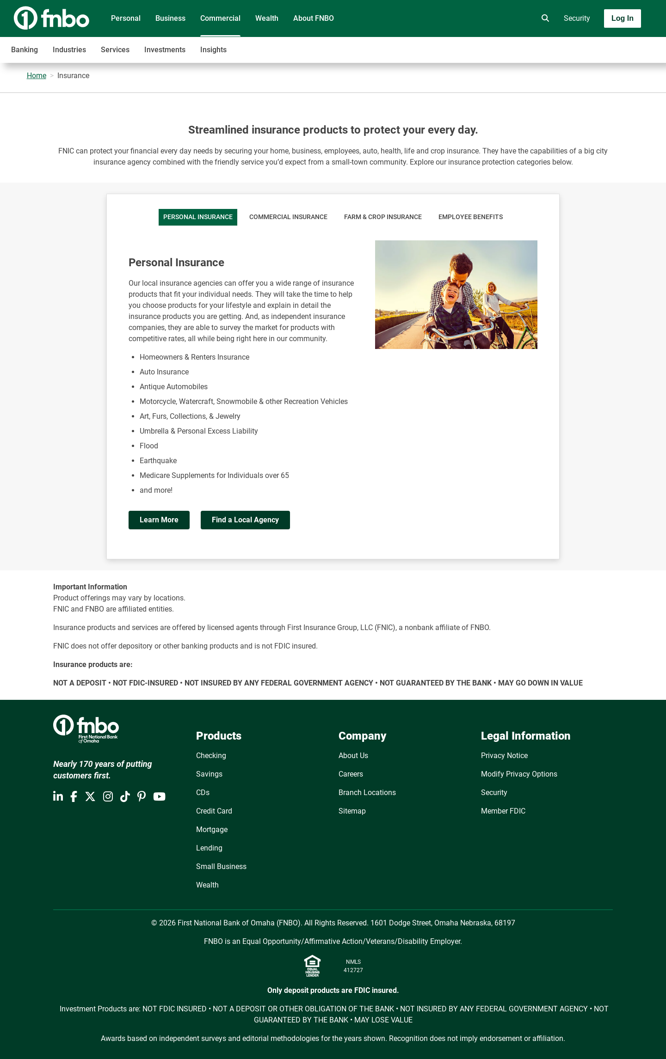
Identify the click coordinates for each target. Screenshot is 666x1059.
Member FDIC (503, 811)
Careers (351, 774)
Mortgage (212, 829)
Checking (211, 755)
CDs (203, 792)
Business (170, 18)
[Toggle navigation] (593, 44)
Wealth (266, 18)
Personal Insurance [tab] (198, 217)
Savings (209, 774)
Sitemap (352, 811)
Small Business (221, 866)
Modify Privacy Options (519, 774)
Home (36, 75)
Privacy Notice (504, 755)
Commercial (220, 18)
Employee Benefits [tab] (470, 217)
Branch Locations (367, 792)
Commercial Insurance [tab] (288, 217)
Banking (24, 49)
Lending (209, 848)
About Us (353, 755)
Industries (69, 49)
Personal (126, 18)
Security (577, 18)
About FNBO (313, 18)
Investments (164, 49)
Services (115, 49)
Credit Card (214, 811)
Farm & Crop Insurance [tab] (383, 217)
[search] (543, 18)
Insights (213, 49)
